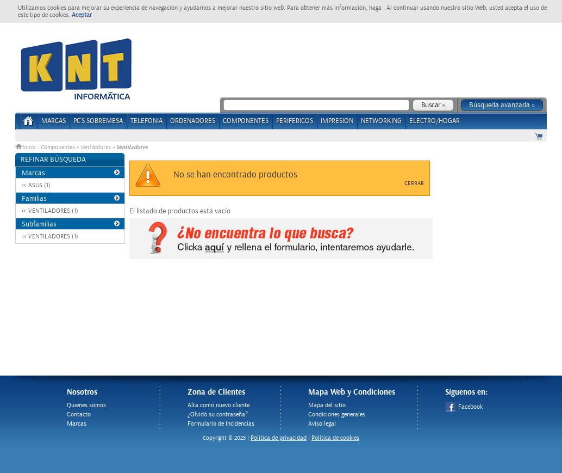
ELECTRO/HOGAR (434, 121)
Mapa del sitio (327, 405)
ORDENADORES (192, 121)
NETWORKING (381, 121)
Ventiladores (95, 147)
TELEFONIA (146, 121)
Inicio (26, 147)
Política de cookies (335, 437)
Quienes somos (86, 405)
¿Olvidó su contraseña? (218, 414)
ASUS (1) (39, 185)
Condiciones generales (336, 414)
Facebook (464, 406)
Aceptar (82, 15)
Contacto (79, 414)
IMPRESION (337, 121)
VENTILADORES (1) (53, 210)
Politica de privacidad (279, 437)
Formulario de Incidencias (221, 423)
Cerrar (414, 183)
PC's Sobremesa (98, 121)
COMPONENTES (245, 121)
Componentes (57, 147)
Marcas (53, 121)
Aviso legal (322, 423)
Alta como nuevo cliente (218, 405)
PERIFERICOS (294, 121)
